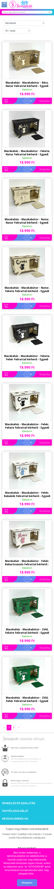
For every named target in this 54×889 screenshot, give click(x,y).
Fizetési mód (9, 834)
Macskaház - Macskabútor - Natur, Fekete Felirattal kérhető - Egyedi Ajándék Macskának (27, 289)
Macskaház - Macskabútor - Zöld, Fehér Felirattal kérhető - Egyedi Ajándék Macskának (27, 699)
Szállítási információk (29, 834)
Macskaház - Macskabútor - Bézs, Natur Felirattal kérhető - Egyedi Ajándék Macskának (27, 84)
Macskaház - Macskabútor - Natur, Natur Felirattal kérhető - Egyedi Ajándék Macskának (27, 220)
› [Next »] (18, 727)
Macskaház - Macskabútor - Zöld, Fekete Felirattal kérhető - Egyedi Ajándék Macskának (27, 631)
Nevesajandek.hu (15, 818)
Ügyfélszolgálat (15, 811)
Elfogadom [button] (27, 883)
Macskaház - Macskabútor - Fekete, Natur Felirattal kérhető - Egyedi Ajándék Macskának (27, 152)
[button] (35, 873)
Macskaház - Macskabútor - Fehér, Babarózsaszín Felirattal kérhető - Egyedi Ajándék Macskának (27, 562)
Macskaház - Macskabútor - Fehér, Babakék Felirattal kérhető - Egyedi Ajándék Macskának (27, 494)
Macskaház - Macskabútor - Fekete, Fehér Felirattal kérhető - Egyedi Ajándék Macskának (27, 357)
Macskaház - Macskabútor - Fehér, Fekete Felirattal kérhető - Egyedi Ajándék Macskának (27, 425)
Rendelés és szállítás (18, 803)
